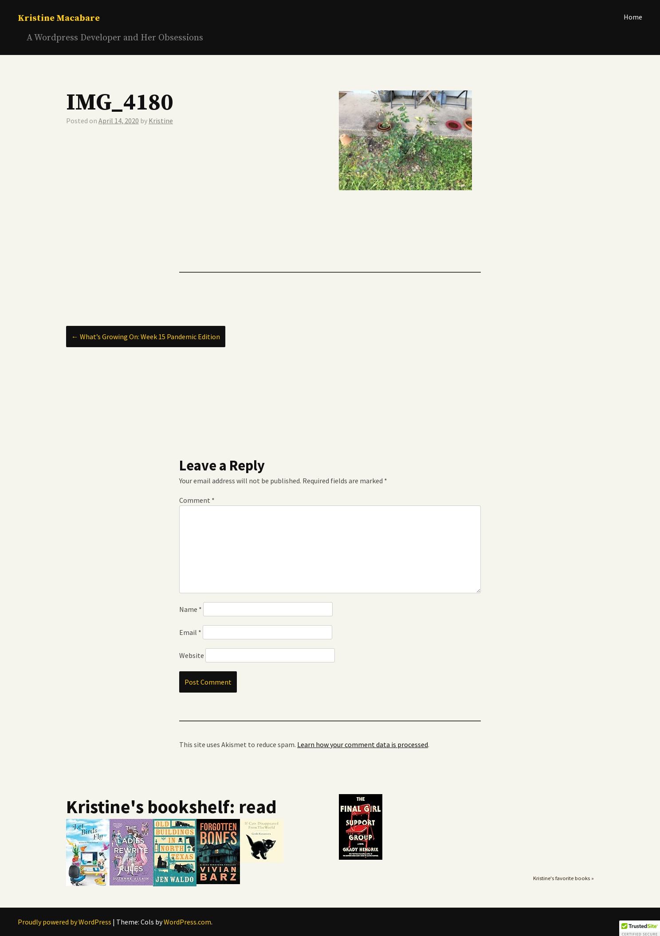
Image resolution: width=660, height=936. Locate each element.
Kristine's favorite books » (563, 878)
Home (633, 16)
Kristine (161, 120)
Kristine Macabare (59, 18)
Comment (197, 500)
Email (190, 632)
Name (190, 609)
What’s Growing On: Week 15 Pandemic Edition (145, 336)
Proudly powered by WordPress (64, 921)
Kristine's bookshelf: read (171, 806)
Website (191, 655)
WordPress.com (187, 921)
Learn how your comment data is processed (362, 744)
